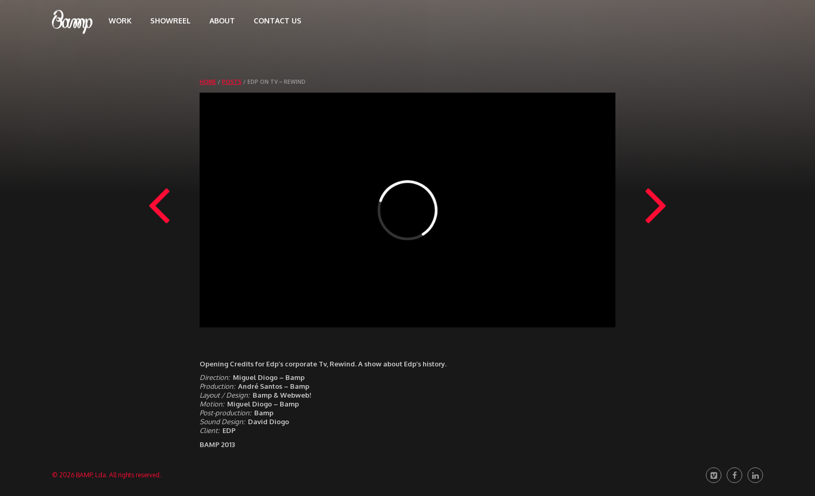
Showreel (170, 20)
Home (208, 82)
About (222, 20)
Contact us (277, 20)
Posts (232, 82)
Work (120, 20)
